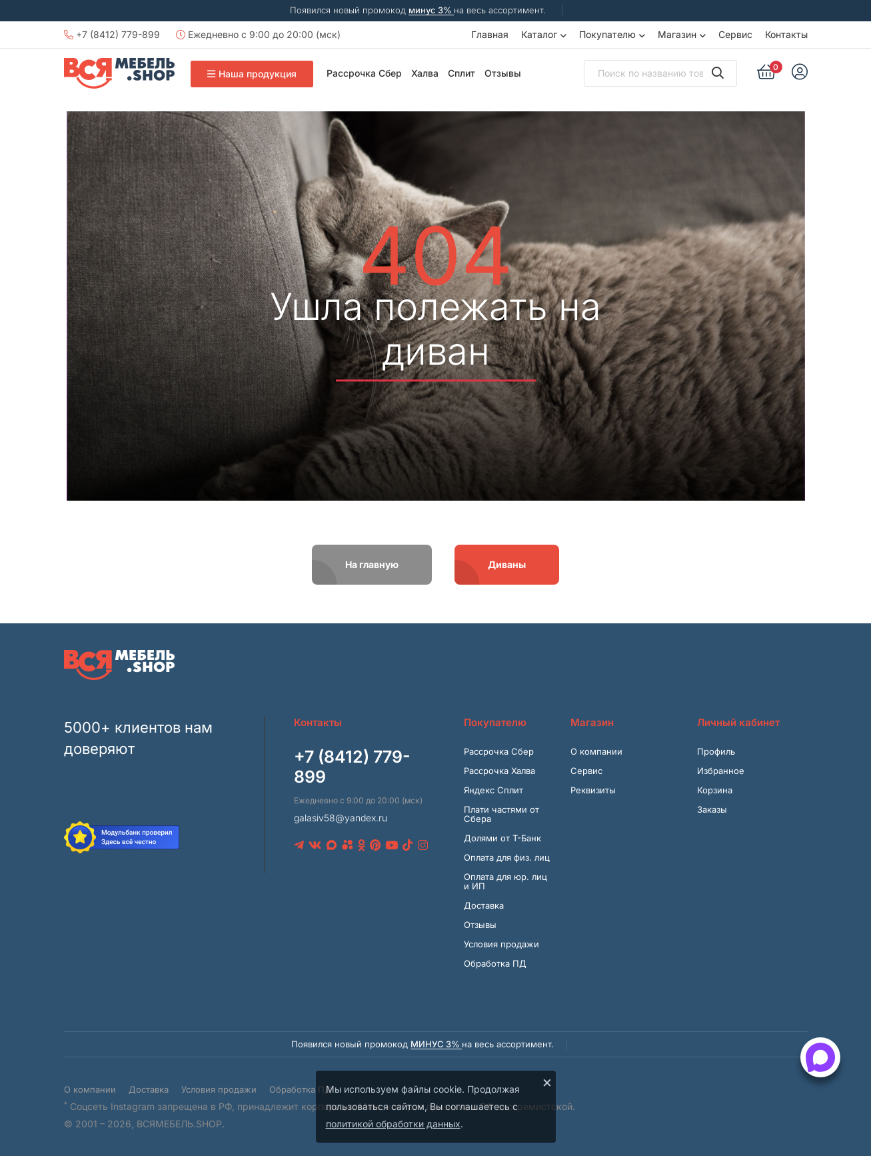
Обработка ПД (495, 963)
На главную (372, 564)
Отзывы (502, 73)
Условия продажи (501, 944)
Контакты (786, 34)
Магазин (677, 34)
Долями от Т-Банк (502, 838)
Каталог (539, 34)
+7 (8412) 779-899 (112, 34)
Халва (424, 73)
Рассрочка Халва (499, 770)
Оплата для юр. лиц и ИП (505, 881)
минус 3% (431, 10)
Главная (489, 34)
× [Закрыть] (547, 1082)
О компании (596, 751)
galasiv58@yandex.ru (340, 817)
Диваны (507, 564)
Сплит (461, 73)
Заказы (712, 809)
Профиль (716, 751)
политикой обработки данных (393, 1123)
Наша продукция (252, 73)
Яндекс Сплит (493, 790)
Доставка (484, 905)
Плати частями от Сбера (501, 814)
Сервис (735, 34)
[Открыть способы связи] (820, 1057)
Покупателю (607, 34)
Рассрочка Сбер (364, 73)
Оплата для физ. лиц (507, 857)
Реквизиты (593, 790)
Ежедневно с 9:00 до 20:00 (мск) (258, 34)
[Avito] (347, 845)
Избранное (720, 770)
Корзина (714, 790)
